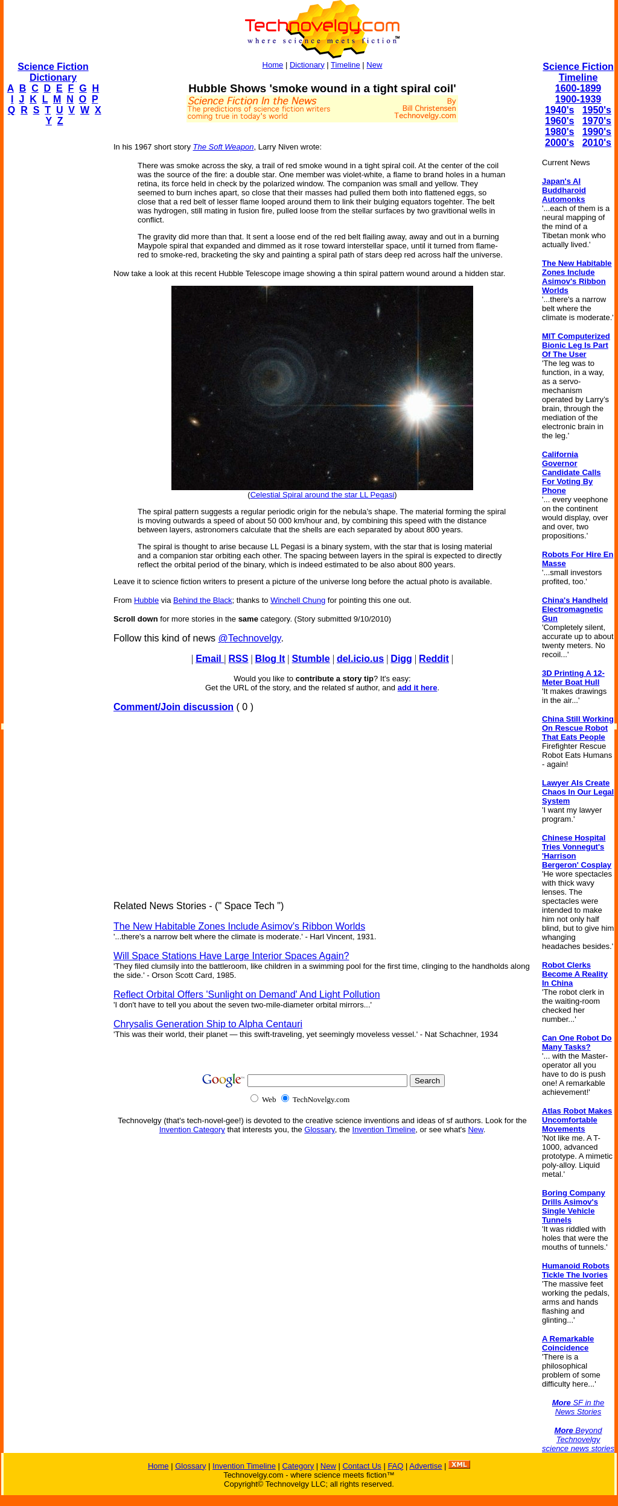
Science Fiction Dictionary (53, 72)
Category (298, 1465)
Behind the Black (202, 600)
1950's (596, 110)
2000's (559, 142)
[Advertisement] (52, 317)
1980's (559, 132)
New (374, 64)
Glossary (319, 1129)
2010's (596, 142)
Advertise (425, 1465)
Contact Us (361, 1465)
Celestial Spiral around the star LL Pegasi (322, 494)
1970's (596, 121)
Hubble (146, 600)
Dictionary (307, 64)
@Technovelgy (249, 638)
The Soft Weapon (223, 146)
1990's (596, 132)
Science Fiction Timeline (578, 72)
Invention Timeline (384, 1129)
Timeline (345, 64)
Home (273, 64)
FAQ (395, 1465)
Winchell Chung (297, 600)
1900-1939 (578, 99)
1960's (559, 121)
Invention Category (192, 1129)
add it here (418, 687)
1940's (559, 110)
